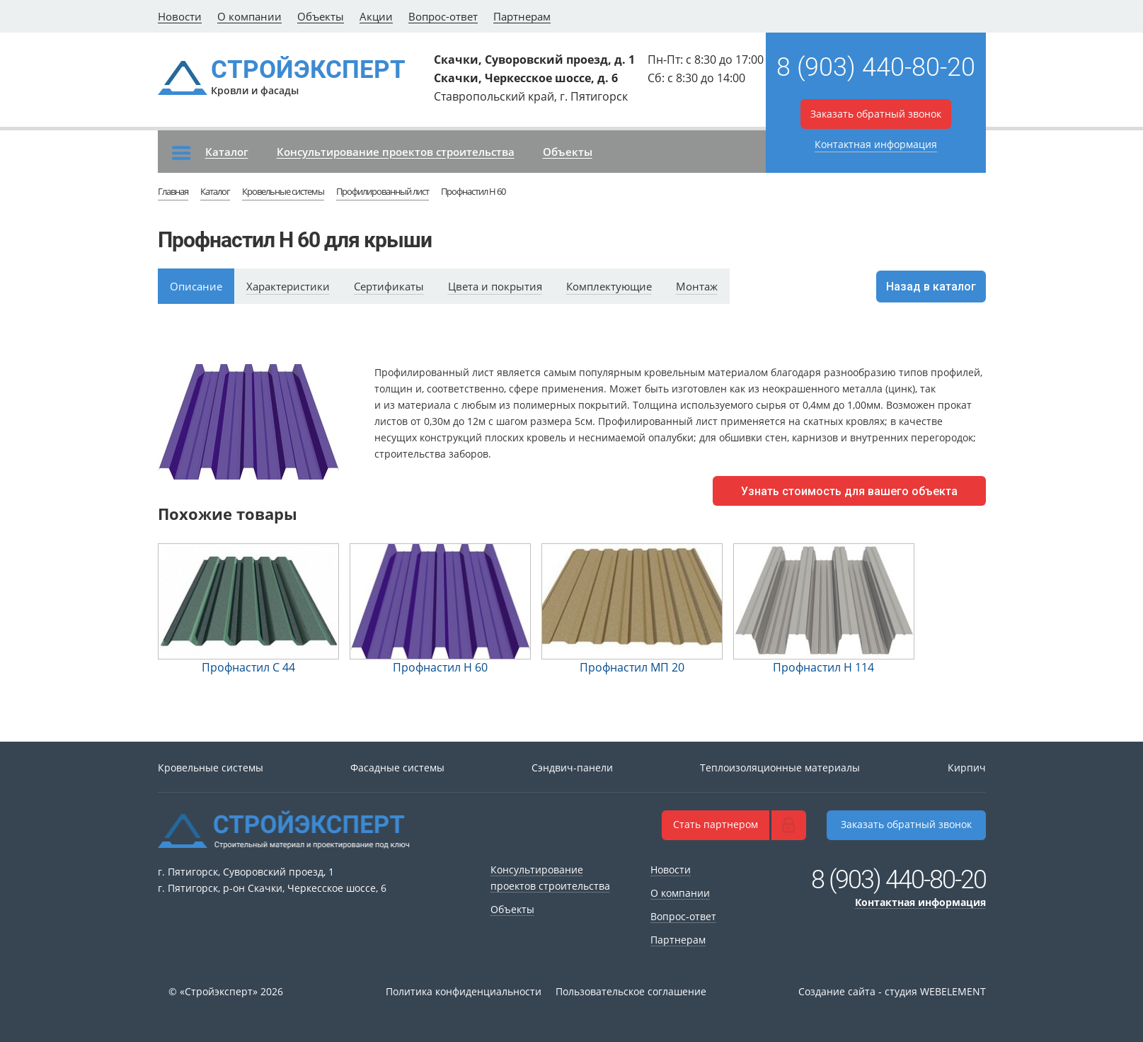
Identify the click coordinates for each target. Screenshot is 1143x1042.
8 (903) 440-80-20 (875, 67)
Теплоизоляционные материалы (780, 767)
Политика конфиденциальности (463, 991)
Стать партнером (715, 824)
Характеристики (288, 286)
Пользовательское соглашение (631, 991)
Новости (180, 16)
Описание (196, 286)
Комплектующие (609, 286)
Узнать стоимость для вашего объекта (849, 491)
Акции (376, 16)
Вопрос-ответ (443, 16)
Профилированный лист (382, 191)
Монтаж (697, 286)
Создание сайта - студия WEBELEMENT (892, 991)
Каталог (210, 152)
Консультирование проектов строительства (396, 152)
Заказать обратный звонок (875, 113)
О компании (249, 16)
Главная (173, 191)
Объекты (320, 16)
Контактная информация (876, 144)
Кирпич (967, 767)
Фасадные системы (397, 767)
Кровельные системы (283, 191)
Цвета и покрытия (495, 286)
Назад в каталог (931, 286)
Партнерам (522, 16)
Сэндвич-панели (572, 767)
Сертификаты (389, 286)
